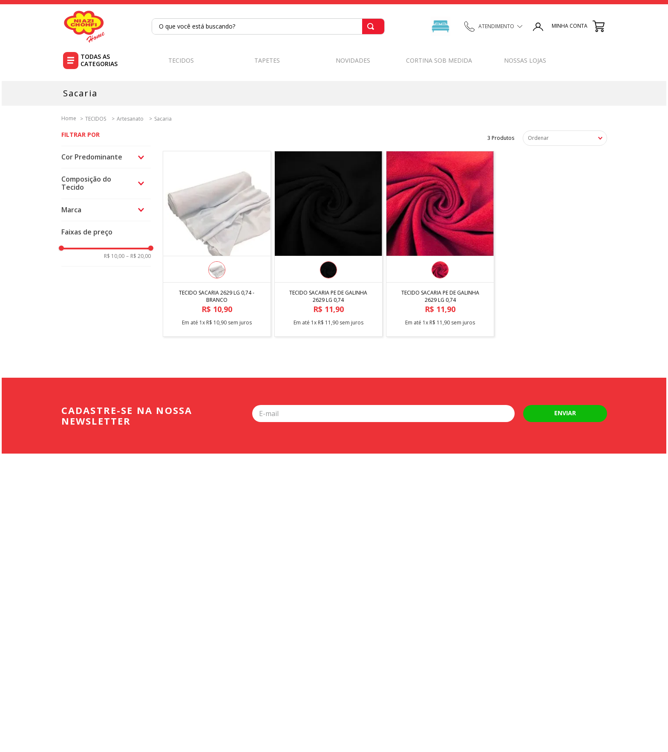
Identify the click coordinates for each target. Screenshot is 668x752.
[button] (106, 157)
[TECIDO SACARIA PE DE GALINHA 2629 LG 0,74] (328, 240)
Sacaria (163, 119)
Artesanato (130, 119)
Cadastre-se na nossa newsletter (127, 416)
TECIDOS (95, 119)
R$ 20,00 (138, 256)
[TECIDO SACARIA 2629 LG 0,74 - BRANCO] (217, 240)
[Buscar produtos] (372, 26)
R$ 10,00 (114, 256)
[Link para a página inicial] (68, 118)
